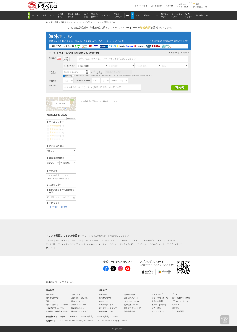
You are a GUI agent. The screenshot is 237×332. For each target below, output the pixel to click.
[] (165, 28)
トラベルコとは (141, 6)
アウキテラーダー (147, 240)
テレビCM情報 (178, 311)
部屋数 (51, 81)
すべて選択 (54, 207)
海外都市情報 (129, 311)
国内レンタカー (77, 301)
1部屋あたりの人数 (83, 80)
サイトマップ (157, 294)
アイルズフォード (156, 244)
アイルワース (171, 240)
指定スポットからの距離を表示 (61, 191)
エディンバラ (75, 240)
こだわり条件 (55, 184)
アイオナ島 (50, 244)
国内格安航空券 (52, 298)
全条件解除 (71, 118)
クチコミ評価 (56, 146)
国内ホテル (50, 294)
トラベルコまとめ (131, 301)
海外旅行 (103, 290)
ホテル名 (52, 85)
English (63, 316)
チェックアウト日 (96, 72)
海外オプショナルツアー (109, 308)
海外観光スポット (131, 298)
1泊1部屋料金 (56, 158)
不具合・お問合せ (159, 305)
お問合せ (182, 5)
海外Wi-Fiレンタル (106, 311)
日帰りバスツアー (78, 305)
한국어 (115, 316)
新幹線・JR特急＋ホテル (57, 311)
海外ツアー (103, 301)
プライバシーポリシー (181, 301)
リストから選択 (69, 66)
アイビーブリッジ (174, 244)
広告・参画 (156, 308)
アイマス (113, 244)
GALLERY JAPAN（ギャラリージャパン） (77, 321)
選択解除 (64, 207)
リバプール (122, 240)
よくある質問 (156, 6)
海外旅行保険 (129, 294)
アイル (160, 240)
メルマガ (169, 6)
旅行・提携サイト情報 (181, 298)
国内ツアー (50, 301)
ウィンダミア (61, 240)
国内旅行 (50, 290)
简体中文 (73, 316)
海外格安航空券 (105, 298)
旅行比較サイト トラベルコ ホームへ (59, 282)
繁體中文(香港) (103, 316)
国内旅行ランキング (79, 311)
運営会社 (175, 305)
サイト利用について (160, 298)
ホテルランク (56, 122)
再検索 (179, 87)
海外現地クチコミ (131, 305)
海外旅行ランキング (132, 308)
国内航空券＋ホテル (55, 308)
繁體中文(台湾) (87, 316)
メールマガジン (158, 311)
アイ (104, 244)
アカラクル (141, 244)
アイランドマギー (127, 244)
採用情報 (175, 308)
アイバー (49, 248)
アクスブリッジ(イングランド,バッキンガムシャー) (79, 244)
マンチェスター (108, 240)
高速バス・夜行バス (79, 298)
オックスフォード (91, 240)
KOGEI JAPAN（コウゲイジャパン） (113, 321)
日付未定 (67, 76)
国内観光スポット (78, 308)
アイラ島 (49, 240)
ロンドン (133, 240)
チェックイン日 (52, 72)
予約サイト (54, 203)
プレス (174, 294)
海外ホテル (60, 36)
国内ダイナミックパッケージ (58, 305)
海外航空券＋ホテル (107, 305)
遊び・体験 (75, 294)
